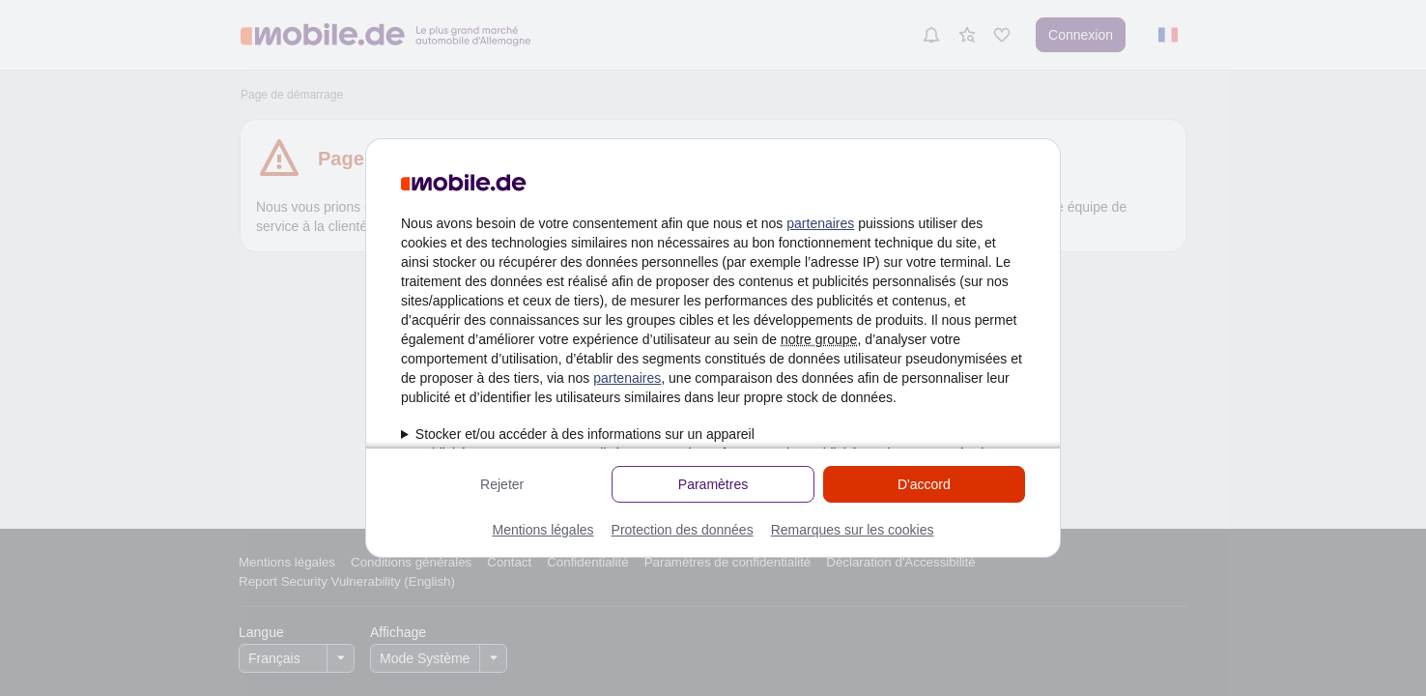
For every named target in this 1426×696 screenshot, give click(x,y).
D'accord (924, 484)
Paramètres (713, 484)
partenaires (820, 223)
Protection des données (683, 529)
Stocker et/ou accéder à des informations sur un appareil (585, 434)
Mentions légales (542, 529)
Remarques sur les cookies (852, 529)
